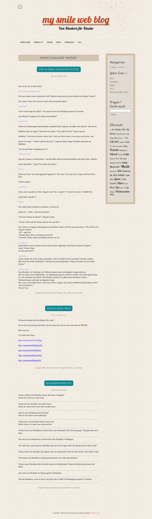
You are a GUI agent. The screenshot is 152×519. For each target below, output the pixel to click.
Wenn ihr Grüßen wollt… (119, 92)
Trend (121, 188)
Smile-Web (25, 42)
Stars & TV (38, 42)
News (58, 42)
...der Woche (115, 129)
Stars (120, 183)
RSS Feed (20, 7)
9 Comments (75, 488)
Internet (112, 163)
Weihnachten (122, 191)
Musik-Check (113, 171)
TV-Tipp (126, 188)
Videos (44, 368)
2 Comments (78, 368)
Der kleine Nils (59, 308)
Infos (125, 159)
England (121, 142)
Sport (117, 179)
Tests (126, 184)
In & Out (119, 158)
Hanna (112, 85)
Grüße (126, 154)
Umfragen (69, 42)
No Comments (77, 293)
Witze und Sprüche (56, 293)
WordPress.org (94, 513)
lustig (67, 368)
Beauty (127, 134)
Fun (79, 42)
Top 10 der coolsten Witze (59, 69)
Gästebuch (114, 82)
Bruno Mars (114, 138)
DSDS (126, 138)
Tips (117, 187)
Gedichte (120, 154)
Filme (126, 146)
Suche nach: (118, 106)
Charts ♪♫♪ (121, 138)
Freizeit (114, 150)
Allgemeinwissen (120, 134)
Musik (49, 42)
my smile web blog (76, 19)
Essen (127, 142)
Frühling (122, 150)
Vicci (112, 89)
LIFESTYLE (118, 163)
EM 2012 (114, 141)
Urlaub (112, 192)
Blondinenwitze (59, 383)
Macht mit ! (115, 166)
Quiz (119, 170)
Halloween (112, 159)
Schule (121, 175)
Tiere (112, 187)
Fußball (113, 154)
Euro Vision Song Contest (116, 146)
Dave (112, 78)
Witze (70, 293)
